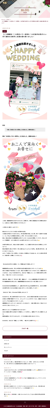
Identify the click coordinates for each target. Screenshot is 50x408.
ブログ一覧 (25, 328)
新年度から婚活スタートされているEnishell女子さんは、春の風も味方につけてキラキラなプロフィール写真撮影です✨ (25, 386)
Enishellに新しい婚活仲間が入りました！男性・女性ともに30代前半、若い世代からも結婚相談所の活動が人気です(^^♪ (25, 361)
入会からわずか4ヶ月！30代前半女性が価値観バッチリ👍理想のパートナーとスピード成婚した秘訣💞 (25, 370)
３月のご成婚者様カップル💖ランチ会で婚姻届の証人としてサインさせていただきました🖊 (25, 378)
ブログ (7, 19)
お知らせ (6, 343)
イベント (6, 340)
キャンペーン (8, 347)
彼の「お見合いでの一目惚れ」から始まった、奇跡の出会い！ (21, 129)
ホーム (3, 19)
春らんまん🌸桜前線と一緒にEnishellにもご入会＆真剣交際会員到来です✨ (25, 394)
